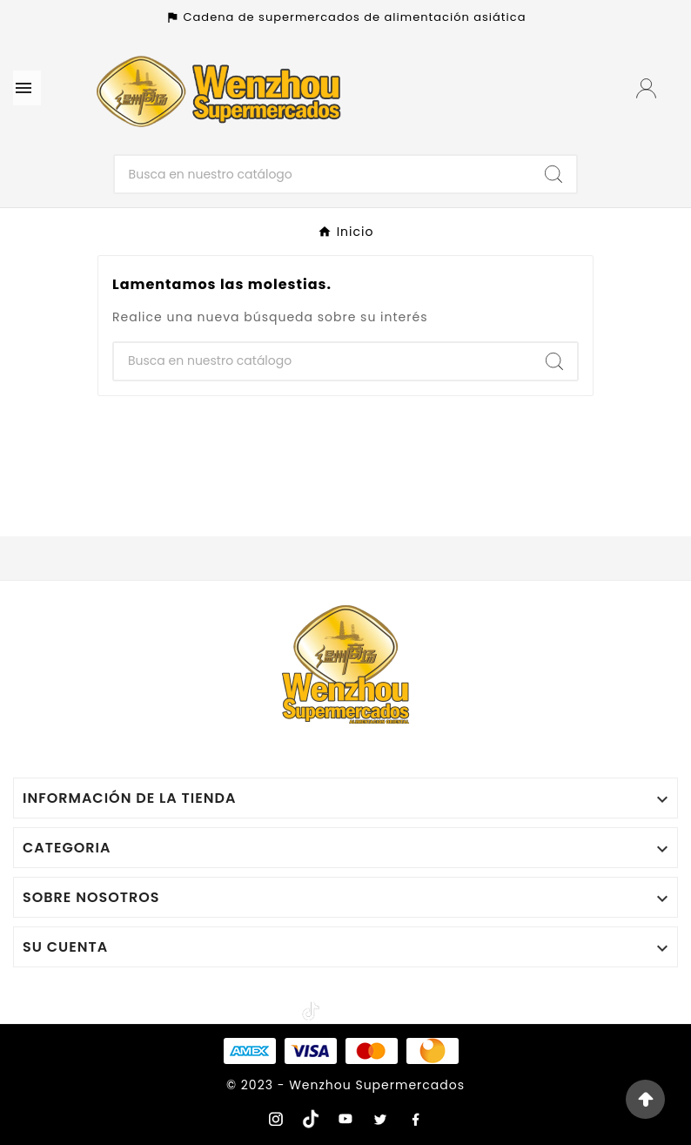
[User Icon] (648, 88)
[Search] (553, 174)
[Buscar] (323, 174)
